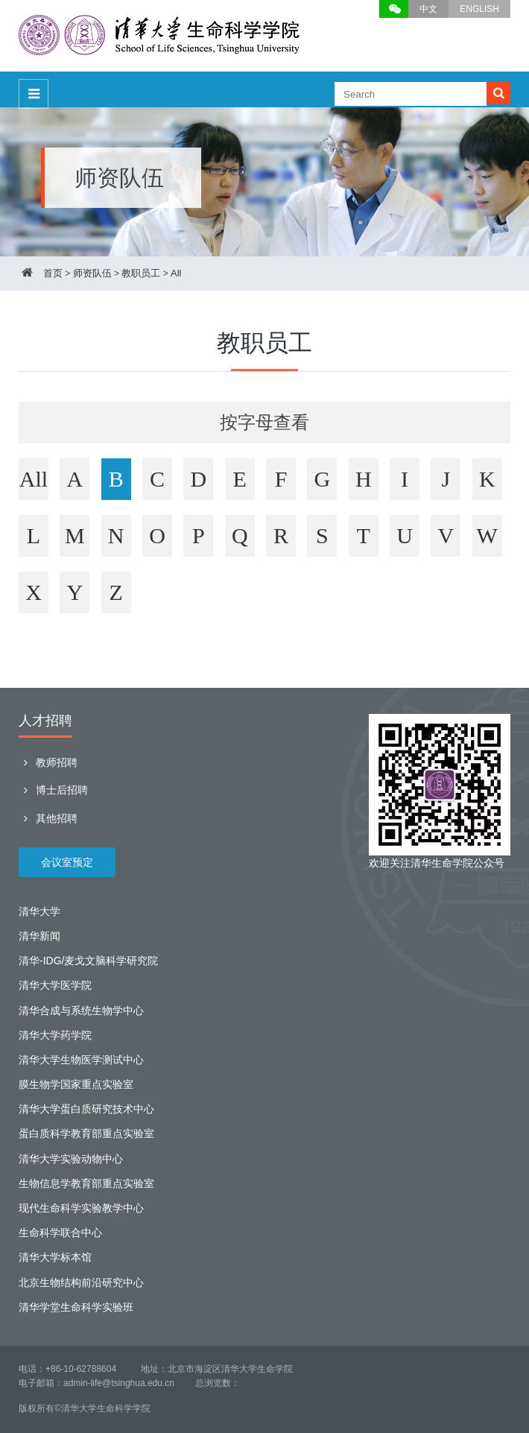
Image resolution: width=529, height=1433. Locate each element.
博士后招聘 (53, 790)
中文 (428, 9)
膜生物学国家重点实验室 (76, 1084)
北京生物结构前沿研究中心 (81, 1282)
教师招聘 (48, 762)
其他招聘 (48, 818)
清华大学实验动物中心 (71, 1159)
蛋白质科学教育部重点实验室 (86, 1133)
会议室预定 (67, 862)
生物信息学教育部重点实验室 (86, 1183)
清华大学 (39, 911)
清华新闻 (39, 936)
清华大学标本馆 (55, 1257)
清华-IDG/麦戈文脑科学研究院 (88, 961)
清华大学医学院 (55, 985)
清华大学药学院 (55, 1035)
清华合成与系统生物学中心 (81, 1010)
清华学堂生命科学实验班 (76, 1307)
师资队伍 (92, 273)
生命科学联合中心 (60, 1233)
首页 (53, 273)
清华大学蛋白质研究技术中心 (86, 1109)
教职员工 (140, 273)
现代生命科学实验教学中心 (81, 1208)
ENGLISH (479, 9)
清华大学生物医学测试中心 (81, 1060)
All (176, 273)
